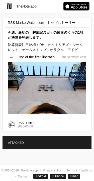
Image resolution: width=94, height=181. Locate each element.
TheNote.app (26, 6)
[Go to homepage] (9, 6)
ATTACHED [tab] (16, 143)
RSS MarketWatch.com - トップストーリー (41, 23)
